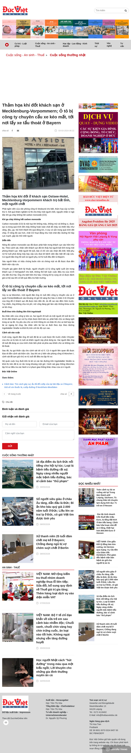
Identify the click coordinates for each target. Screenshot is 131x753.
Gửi (10, 446)
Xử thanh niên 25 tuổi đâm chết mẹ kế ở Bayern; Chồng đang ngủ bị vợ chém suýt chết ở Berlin (54, 542)
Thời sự (97, 44)
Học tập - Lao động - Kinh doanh (75, 44)
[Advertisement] (65, 80)
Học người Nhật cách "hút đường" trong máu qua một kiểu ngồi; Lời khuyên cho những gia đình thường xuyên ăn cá (54, 667)
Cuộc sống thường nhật (67, 55)
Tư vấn (122, 44)
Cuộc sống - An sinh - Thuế (45, 44)
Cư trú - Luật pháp (21, 44)
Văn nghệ (109, 44)
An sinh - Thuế (11, 567)
